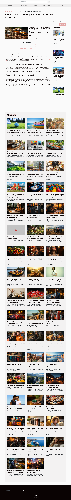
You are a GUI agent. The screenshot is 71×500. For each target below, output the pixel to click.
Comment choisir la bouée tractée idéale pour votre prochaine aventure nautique (34, 132)
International (23, 5)
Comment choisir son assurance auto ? (27, 48)
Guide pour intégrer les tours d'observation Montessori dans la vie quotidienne (35, 174)
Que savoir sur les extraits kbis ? (16, 385)
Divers (61, 5)
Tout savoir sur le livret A (34, 407)
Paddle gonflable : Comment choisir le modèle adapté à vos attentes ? (15, 281)
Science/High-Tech (48, 5)
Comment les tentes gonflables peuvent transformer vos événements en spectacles (15, 196)
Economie (10, 5)
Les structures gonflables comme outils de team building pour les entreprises (55, 196)
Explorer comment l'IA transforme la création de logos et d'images (59, 59)
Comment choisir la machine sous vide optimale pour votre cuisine (15, 153)
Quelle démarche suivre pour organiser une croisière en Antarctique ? (54, 366)
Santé (35, 5)
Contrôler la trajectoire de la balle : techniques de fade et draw (58, 96)
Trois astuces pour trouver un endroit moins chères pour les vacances (35, 323)
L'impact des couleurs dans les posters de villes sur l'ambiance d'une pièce (35, 153)
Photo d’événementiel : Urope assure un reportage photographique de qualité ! (54, 174)
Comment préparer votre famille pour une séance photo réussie (54, 132)
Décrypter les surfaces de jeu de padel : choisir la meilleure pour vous (15, 174)
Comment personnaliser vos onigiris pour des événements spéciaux (54, 153)
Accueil (6, 11)
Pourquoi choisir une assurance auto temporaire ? (27, 46)
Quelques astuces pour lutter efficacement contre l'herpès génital (54, 281)
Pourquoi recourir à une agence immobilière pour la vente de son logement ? (55, 344)
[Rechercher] (34, 2)
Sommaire (28, 43)
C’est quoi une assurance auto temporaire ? (27, 44)
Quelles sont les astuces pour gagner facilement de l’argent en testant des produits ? (35, 281)
